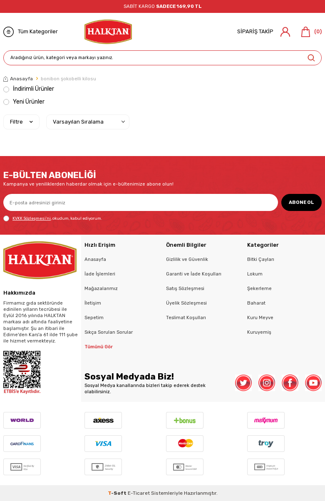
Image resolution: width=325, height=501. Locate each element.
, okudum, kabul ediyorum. (52, 218)
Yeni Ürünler (24, 101)
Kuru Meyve (260, 317)
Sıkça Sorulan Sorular (108, 332)
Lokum (255, 274)
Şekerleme (259, 288)
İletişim (92, 303)
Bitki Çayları (260, 259)
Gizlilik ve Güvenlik (187, 259)
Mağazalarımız (101, 288)
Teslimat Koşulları (186, 317)
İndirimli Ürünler (28, 88)
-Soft (118, 493)
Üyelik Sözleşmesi (186, 303)
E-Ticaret (139, 493)
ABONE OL (301, 202)
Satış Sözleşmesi (185, 288)
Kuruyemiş (259, 332)
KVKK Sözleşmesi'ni (31, 218)
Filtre (21, 122)
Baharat (256, 303)
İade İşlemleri (99, 274)
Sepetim (94, 317)
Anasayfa (18, 79)
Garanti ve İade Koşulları (193, 274)
